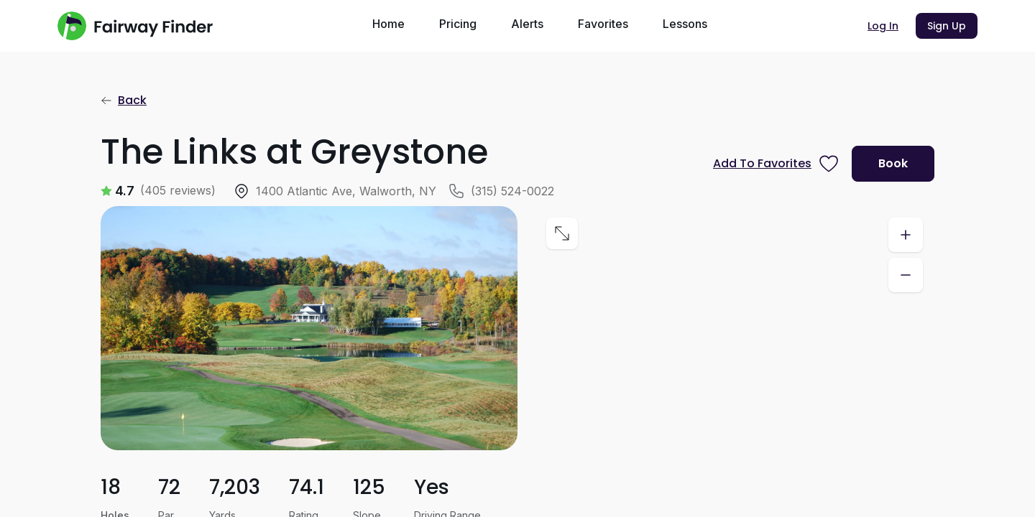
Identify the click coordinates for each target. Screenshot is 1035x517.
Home (388, 24)
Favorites (603, 24)
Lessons (685, 24)
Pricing (458, 24)
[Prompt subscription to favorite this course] (776, 163)
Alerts (527, 24)
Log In (883, 26)
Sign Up (946, 26)
